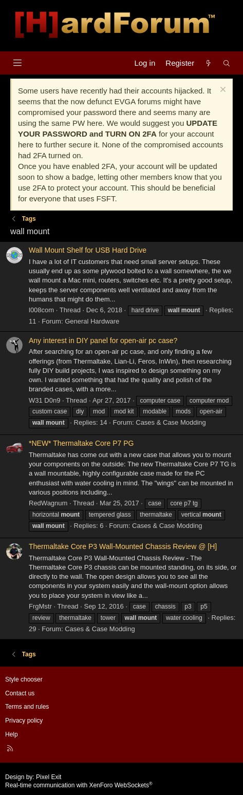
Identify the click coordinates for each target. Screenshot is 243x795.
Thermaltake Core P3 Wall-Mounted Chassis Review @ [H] (123, 546)
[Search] (227, 62)
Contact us (19, 693)
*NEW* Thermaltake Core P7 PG (81, 443)
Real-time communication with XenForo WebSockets (79, 785)
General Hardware (92, 321)
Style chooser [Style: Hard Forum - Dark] (24, 679)
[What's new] (208, 62)
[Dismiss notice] (221, 90)
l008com (41, 310)
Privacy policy (24, 720)
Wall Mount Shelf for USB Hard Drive (87, 250)
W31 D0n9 (44, 400)
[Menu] (17, 63)
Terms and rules (27, 706)
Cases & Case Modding (171, 422)
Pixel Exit (48, 777)
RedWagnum (48, 503)
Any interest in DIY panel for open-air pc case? (103, 340)
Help (11, 734)
